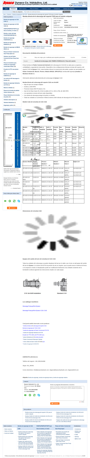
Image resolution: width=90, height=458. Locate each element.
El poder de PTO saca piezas (11, 69)
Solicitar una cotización (77, 3)
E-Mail (76, 434)
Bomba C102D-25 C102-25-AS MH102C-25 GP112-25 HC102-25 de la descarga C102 (25, 448)
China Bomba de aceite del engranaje (25, 456)
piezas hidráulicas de (28, 337)
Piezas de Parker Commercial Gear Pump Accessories (63, 437)
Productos (13, 8)
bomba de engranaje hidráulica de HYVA (33, 332)
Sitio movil (78, 438)
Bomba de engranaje (33, 377)
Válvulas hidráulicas (9, 102)
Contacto (58, 45)
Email (85, 3)
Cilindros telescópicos (9, 99)
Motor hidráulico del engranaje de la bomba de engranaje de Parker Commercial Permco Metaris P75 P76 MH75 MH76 (44, 440)
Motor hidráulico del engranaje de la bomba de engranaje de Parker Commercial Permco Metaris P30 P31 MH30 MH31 (44, 434)
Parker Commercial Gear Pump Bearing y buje (63, 444)
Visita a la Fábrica (34, 8)
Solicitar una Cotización (78, 432)
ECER (83, 456)
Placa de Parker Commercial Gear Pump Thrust (63, 440)
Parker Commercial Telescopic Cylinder (32, 339)
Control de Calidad (46, 8)
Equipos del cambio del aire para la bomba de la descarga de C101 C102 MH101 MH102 (25, 443)
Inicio (6, 8)
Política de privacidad (10, 456)
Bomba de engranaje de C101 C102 (19, 14)
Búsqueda (67, 11)
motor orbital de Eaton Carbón (30, 341)
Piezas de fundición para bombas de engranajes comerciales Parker (10, 64)
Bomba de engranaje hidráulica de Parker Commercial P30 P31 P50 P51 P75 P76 (44, 452)
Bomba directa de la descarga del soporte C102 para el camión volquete (25, 438)
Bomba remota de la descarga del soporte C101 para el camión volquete (25, 433)
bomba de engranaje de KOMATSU (31, 344)
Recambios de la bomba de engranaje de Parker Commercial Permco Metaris (63, 433)
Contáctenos (57, 8)
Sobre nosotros (22, 8)
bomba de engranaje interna (45, 377)
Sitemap (77, 436)
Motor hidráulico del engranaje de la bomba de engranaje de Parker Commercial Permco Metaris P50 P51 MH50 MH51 (44, 446)
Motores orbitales (8, 87)
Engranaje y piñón (8, 105)
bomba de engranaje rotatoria (60, 377)
